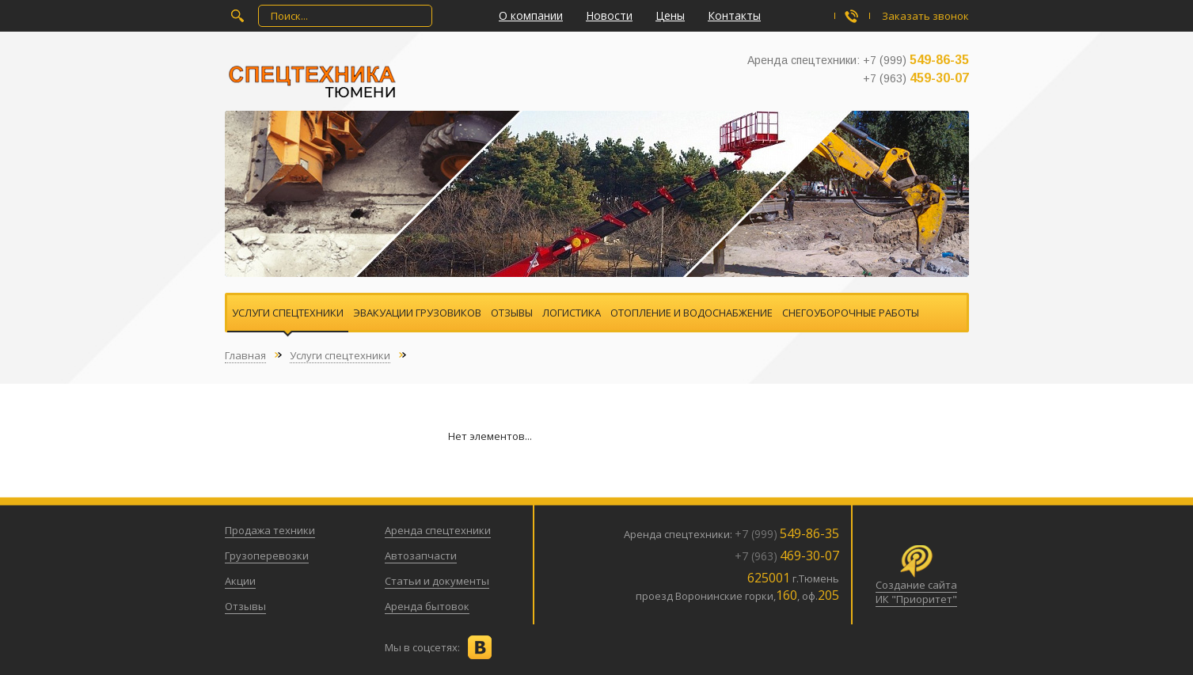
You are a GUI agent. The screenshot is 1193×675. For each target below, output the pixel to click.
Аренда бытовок (427, 606)
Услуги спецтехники (288, 312)
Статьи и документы (437, 581)
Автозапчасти (421, 555)
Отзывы (512, 312)
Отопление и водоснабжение (691, 312)
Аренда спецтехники (438, 530)
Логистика (571, 312)
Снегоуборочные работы (850, 312)
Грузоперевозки (267, 555)
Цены (670, 15)
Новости (609, 15)
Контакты (734, 15)
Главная (245, 355)
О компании (531, 15)
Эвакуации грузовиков (417, 312)
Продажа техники (270, 530)
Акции (240, 581)
